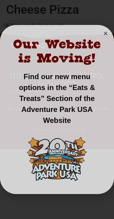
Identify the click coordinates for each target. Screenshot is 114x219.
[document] (57, 109)
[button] (105, 33)
